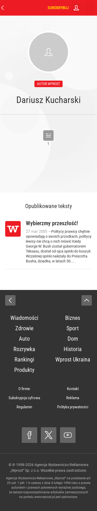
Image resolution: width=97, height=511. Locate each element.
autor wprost (48, 84)
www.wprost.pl (44, 497)
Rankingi (24, 359)
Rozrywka (24, 349)
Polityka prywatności (72, 407)
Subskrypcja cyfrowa (24, 398)
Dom (73, 338)
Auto (24, 338)
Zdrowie (24, 328)
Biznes (72, 318)
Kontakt (73, 388)
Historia (73, 349)
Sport (72, 328)
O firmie (24, 388)
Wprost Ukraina (72, 359)
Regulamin (24, 407)
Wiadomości (24, 318)
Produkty (24, 370)
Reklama (72, 398)
